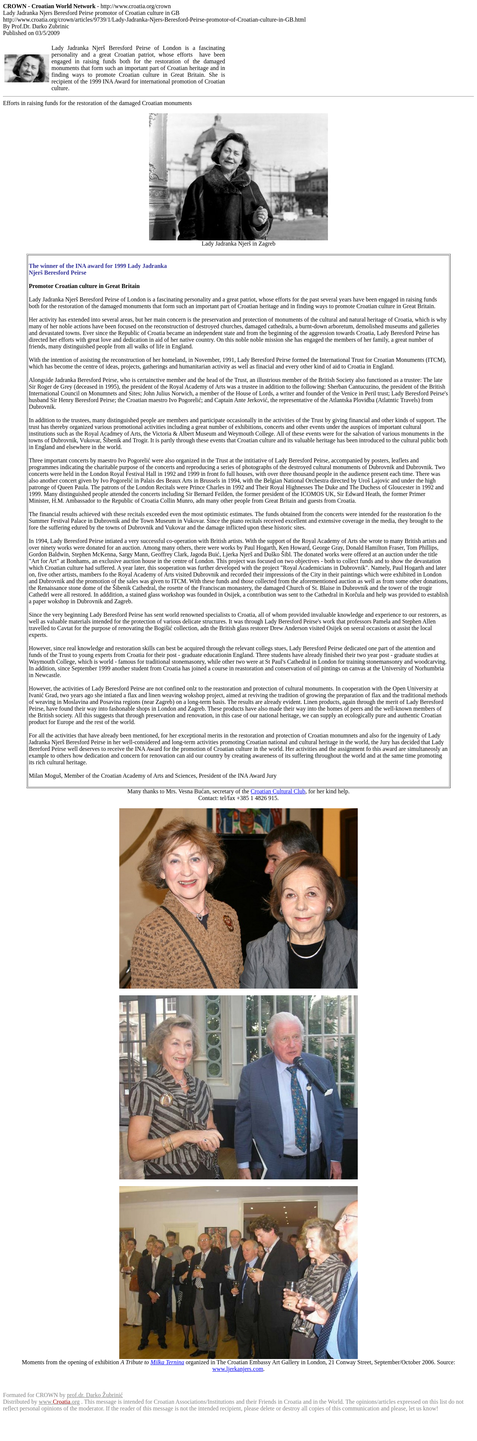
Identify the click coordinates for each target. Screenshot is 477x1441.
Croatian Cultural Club (278, 791)
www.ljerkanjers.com (237, 1369)
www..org (59, 1402)
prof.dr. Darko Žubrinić (95, 1395)
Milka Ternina (167, 1362)
